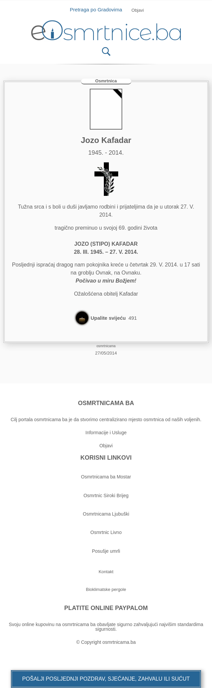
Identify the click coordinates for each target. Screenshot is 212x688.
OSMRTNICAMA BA (106, 403)
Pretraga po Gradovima (98, 9)
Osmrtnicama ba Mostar (106, 476)
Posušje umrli (106, 551)
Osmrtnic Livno (106, 532)
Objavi (106, 445)
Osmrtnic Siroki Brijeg (106, 495)
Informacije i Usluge (106, 432)
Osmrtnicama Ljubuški (106, 514)
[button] (106, 679)
